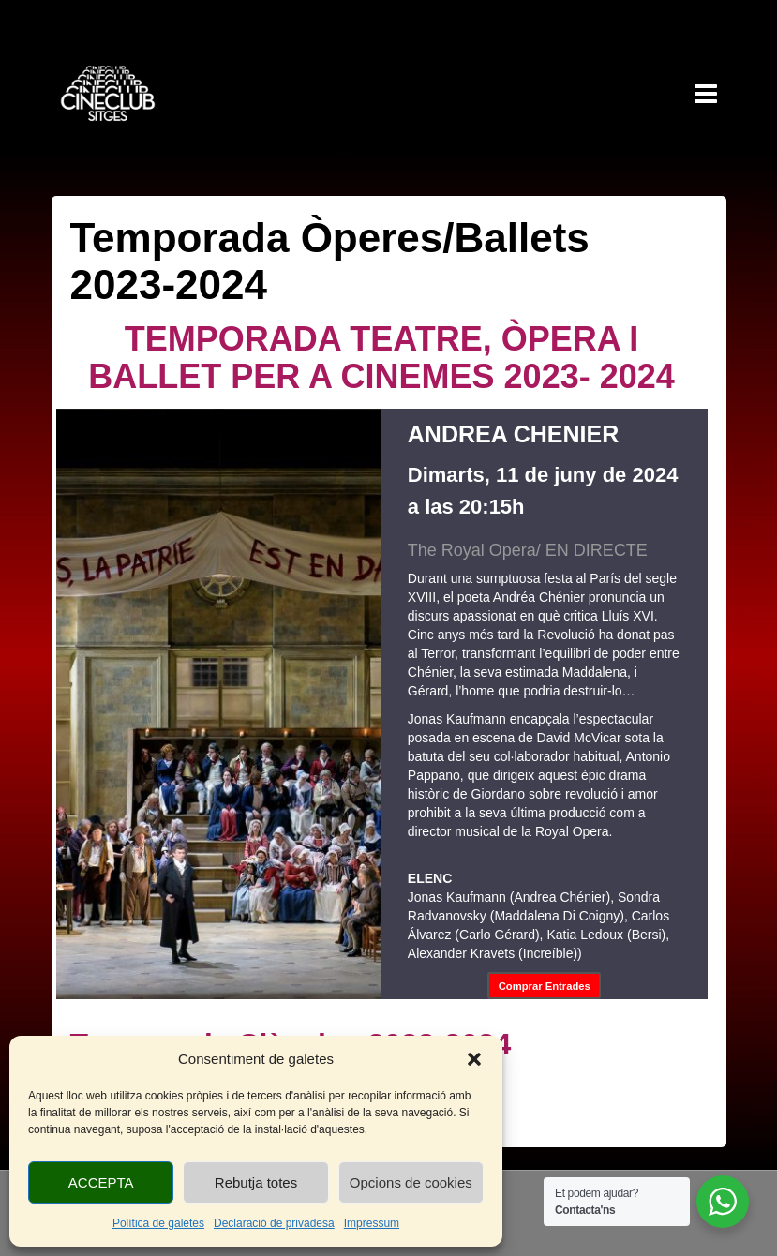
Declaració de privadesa (274, 1223)
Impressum (371, 1223)
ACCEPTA (101, 1182)
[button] (474, 1059)
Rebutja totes (256, 1182)
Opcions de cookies (411, 1182)
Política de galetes (158, 1223)
